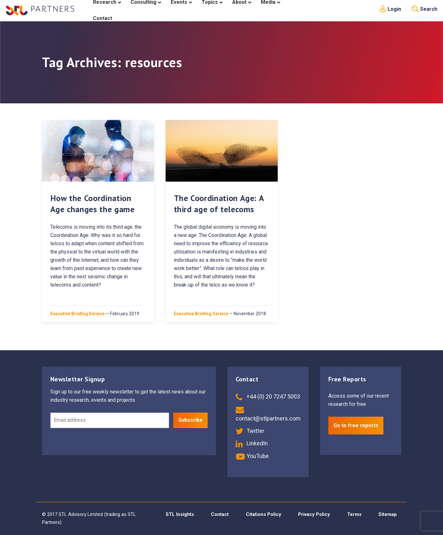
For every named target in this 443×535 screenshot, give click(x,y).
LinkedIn (252, 443)
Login (390, 9)
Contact (220, 514)
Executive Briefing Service (77, 313)
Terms (354, 514)
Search (424, 9)
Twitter (250, 430)
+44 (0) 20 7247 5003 (268, 396)
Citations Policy (263, 514)
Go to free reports (355, 425)
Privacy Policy (314, 514)
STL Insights (180, 514)
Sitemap (387, 514)
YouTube (252, 456)
